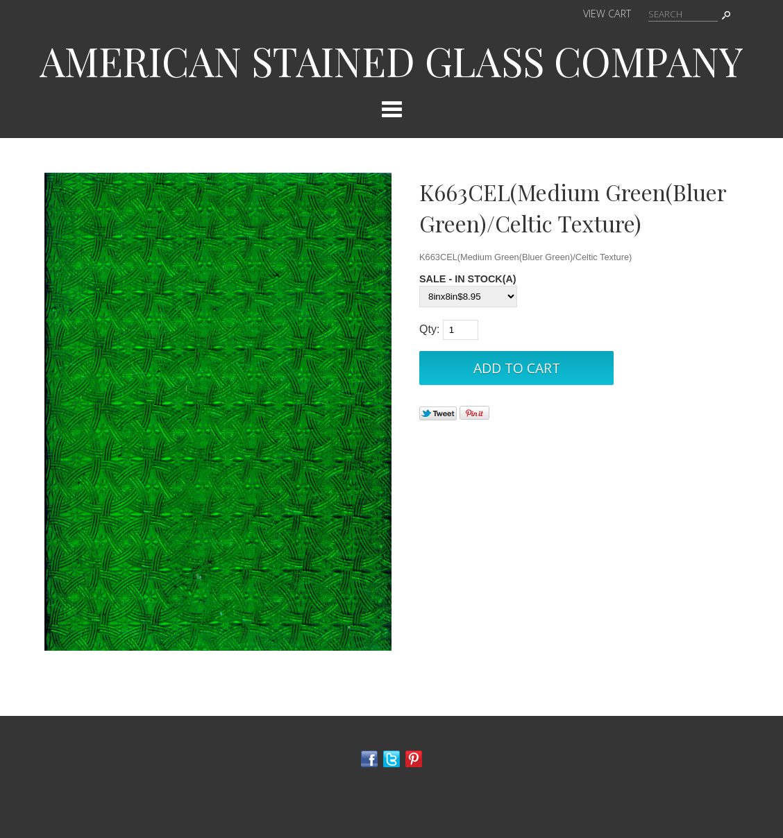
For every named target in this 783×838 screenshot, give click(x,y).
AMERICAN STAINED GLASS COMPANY (391, 60)
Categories (391, 109)
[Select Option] (468, 296)
